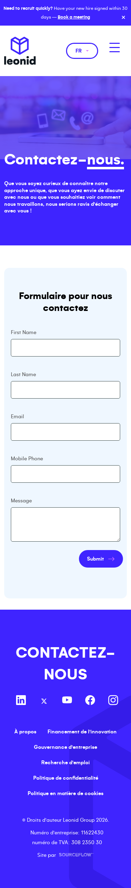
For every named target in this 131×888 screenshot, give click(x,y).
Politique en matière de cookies (65, 793)
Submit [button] (95, 559)
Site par (65, 855)
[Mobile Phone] (66, 474)
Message (21, 500)
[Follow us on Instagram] (113, 701)
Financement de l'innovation (82, 731)
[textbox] (66, 348)
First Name (23, 332)
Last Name (23, 374)
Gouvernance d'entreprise (65, 747)
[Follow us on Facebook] (90, 701)
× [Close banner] (123, 17)
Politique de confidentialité (65, 778)
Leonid (20, 51)
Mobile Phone (27, 458)
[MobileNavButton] (114, 47)
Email (17, 416)
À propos (25, 731)
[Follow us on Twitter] (44, 701)
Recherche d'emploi (65, 762)
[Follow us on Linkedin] (21, 701)
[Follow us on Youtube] (67, 701)
